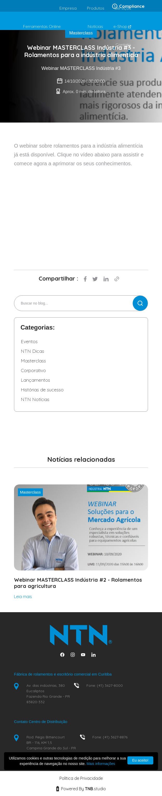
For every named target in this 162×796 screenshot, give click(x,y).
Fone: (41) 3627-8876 (109, 737)
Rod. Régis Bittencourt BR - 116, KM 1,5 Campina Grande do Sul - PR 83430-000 (51, 745)
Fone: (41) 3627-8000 (104, 685)
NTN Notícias (35, 399)
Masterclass (33, 361)
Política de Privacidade (81, 778)
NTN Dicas (32, 351)
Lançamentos (35, 380)
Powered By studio (81, 788)
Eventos (29, 341)
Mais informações (100, 764)
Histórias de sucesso (42, 390)
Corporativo (33, 370)
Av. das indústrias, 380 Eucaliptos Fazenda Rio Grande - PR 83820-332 (48, 693)
